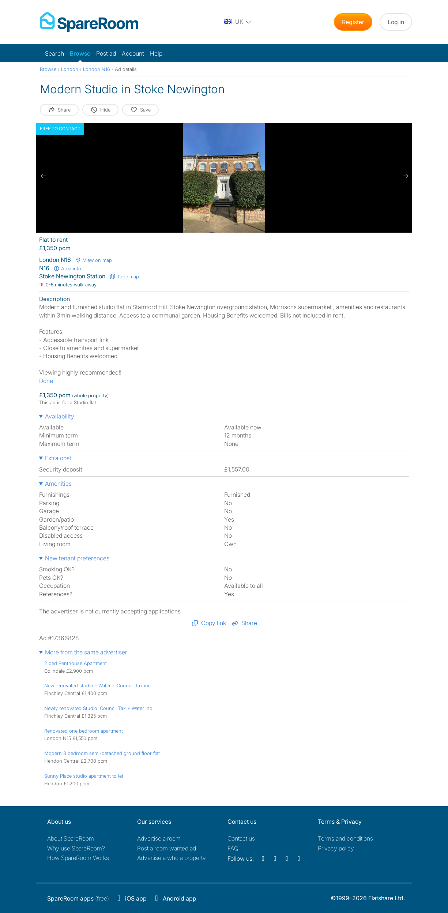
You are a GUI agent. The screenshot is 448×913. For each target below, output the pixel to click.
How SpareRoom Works (78, 857)
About (70, 838)
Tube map (124, 276)
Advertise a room (159, 838)
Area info (68, 268)
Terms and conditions (345, 838)
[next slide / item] (405, 176)
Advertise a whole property (171, 857)
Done (46, 380)
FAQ (232, 848)
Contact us (241, 838)
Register (353, 22)
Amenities (58, 483)
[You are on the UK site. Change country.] (237, 22)
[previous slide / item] (43, 176)
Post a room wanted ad (166, 848)
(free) (78, 898)
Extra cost (58, 458)
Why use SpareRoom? (76, 848)
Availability (59, 416)
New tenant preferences (77, 558)
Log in (396, 22)
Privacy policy (336, 848)
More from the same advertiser (86, 652)
